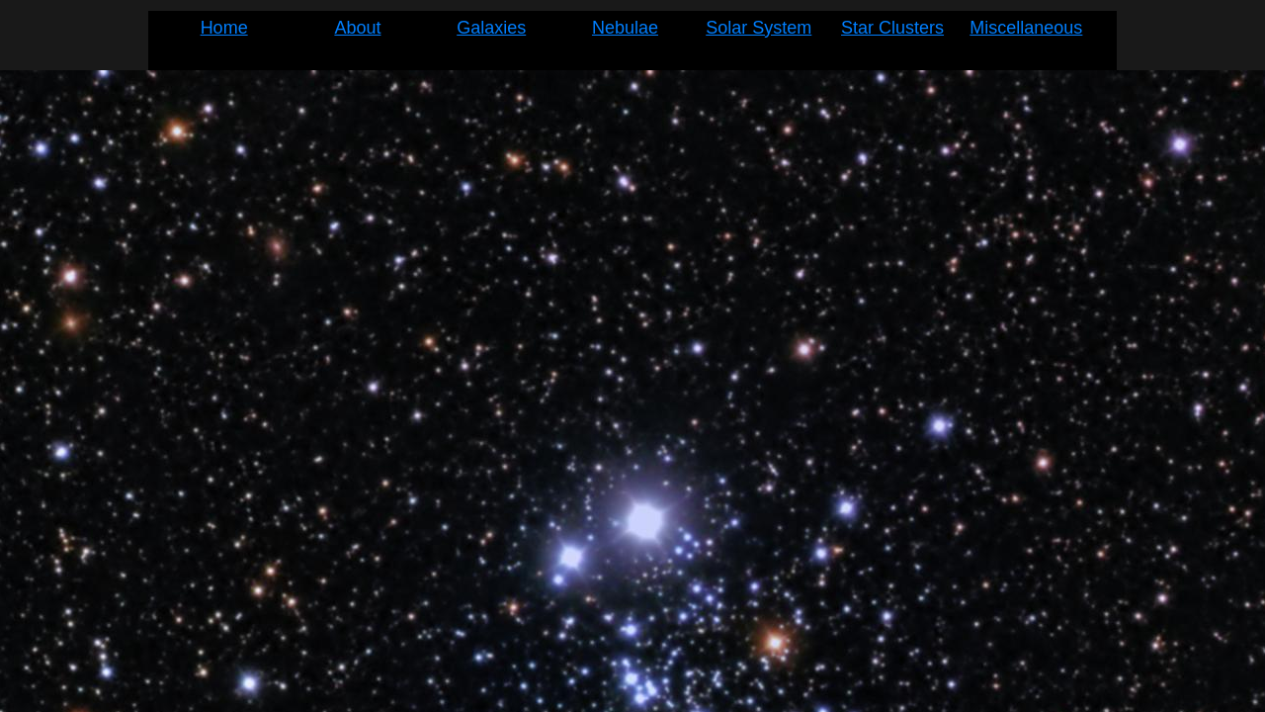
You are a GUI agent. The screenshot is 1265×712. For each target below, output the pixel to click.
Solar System (758, 28)
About (357, 28)
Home (224, 28)
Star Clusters (892, 28)
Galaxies (491, 28)
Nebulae (625, 28)
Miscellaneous (1026, 28)
